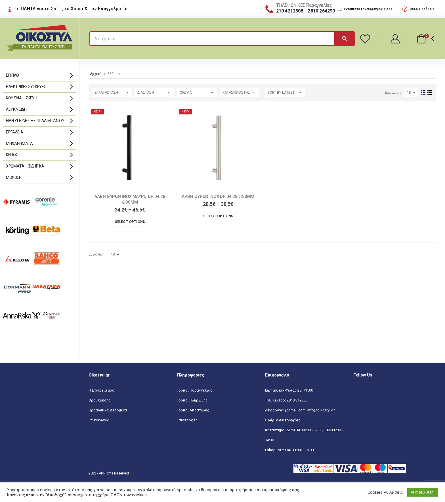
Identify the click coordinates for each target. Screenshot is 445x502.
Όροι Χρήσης (99, 400)
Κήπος (12, 154)
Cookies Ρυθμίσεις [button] (385, 492)
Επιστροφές (187, 420)
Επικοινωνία (99, 420)
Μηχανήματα (19, 143)
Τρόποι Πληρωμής (192, 400)
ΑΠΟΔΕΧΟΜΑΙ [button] (422, 492)
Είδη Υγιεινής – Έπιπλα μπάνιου (35, 120)
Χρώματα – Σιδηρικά (25, 166)
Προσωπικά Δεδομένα (108, 410)
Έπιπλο (12, 75)
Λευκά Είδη (16, 109)
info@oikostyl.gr (321, 410)
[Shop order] (285, 92)
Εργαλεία (14, 132)
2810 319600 (297, 400)
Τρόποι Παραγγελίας (194, 390)
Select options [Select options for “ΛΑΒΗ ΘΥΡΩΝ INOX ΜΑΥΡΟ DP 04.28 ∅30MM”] (130, 221)
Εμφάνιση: (393, 92)
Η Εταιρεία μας (101, 390)
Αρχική (95, 74)
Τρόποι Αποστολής (193, 410)
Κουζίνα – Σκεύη (21, 98)
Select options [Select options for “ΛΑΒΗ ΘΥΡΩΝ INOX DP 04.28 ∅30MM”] (218, 216)
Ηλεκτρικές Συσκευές (26, 86)
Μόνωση (14, 177)
